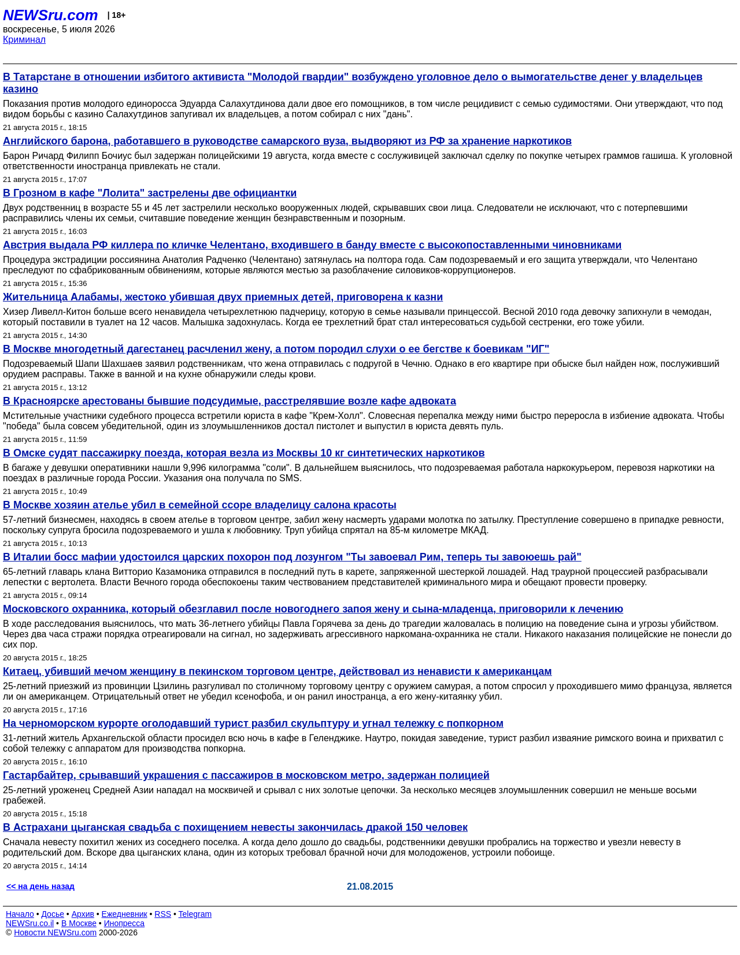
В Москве (79, 923)
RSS (162, 914)
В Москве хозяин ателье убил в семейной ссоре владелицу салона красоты (200, 505)
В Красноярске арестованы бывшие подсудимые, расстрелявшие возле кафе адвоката (229, 401)
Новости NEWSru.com (55, 932)
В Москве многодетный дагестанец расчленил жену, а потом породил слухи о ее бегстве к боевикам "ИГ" (276, 349)
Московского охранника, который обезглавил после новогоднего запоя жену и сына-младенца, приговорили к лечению (313, 609)
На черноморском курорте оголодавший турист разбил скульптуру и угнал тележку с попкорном (253, 723)
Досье (52, 914)
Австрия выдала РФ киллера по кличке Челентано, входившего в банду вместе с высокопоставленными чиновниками (312, 245)
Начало (20, 914)
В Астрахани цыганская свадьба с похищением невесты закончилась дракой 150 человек (235, 827)
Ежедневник (124, 914)
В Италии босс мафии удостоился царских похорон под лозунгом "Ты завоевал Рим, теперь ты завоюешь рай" (292, 557)
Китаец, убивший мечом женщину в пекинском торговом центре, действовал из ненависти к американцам (277, 671)
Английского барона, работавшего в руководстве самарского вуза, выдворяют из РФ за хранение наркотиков (287, 141)
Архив (83, 914)
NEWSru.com (50, 15)
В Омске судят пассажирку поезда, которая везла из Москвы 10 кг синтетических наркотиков (243, 453)
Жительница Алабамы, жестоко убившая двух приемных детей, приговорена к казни (223, 297)
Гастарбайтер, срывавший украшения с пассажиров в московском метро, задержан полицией (246, 775)
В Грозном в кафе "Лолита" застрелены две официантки (150, 193)
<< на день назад (40, 886)
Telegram (195, 914)
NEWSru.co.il (30, 923)
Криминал (24, 39)
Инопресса (124, 923)
